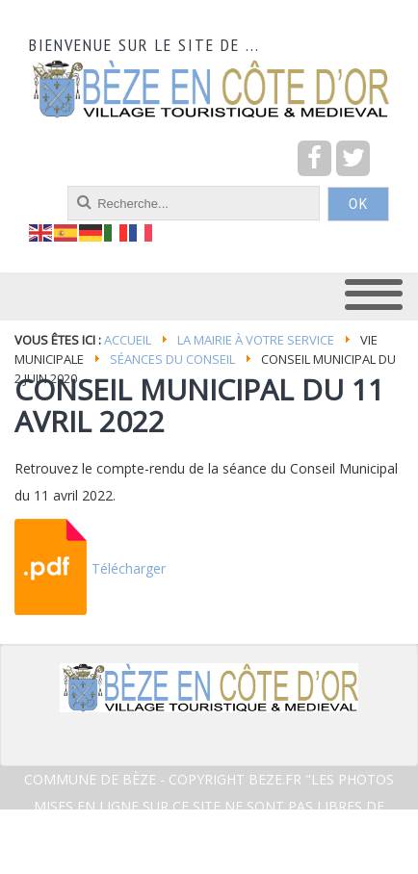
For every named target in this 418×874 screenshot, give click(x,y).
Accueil (127, 339)
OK (358, 204)
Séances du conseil (172, 359)
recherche (29, 186)
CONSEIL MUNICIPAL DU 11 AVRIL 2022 (199, 405)
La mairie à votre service (255, 339)
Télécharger (128, 568)
